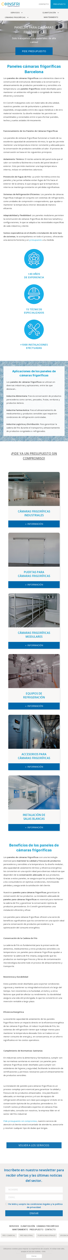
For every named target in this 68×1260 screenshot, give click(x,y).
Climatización (49, 13)
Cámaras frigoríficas (15, 17)
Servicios (15, 13)
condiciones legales (40, 1204)
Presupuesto (36, 1229)
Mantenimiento (51, 17)
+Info (43, 1251)
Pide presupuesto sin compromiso (20, 1121)
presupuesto (35, 240)
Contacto (50, 1229)
